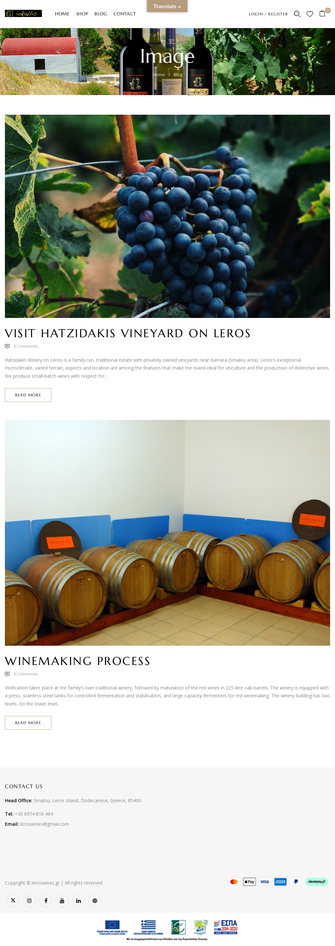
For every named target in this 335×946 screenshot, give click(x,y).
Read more (28, 394)
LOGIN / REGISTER (268, 13)
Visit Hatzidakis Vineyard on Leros (128, 333)
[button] (324, 14)
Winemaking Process (78, 661)
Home (159, 74)
